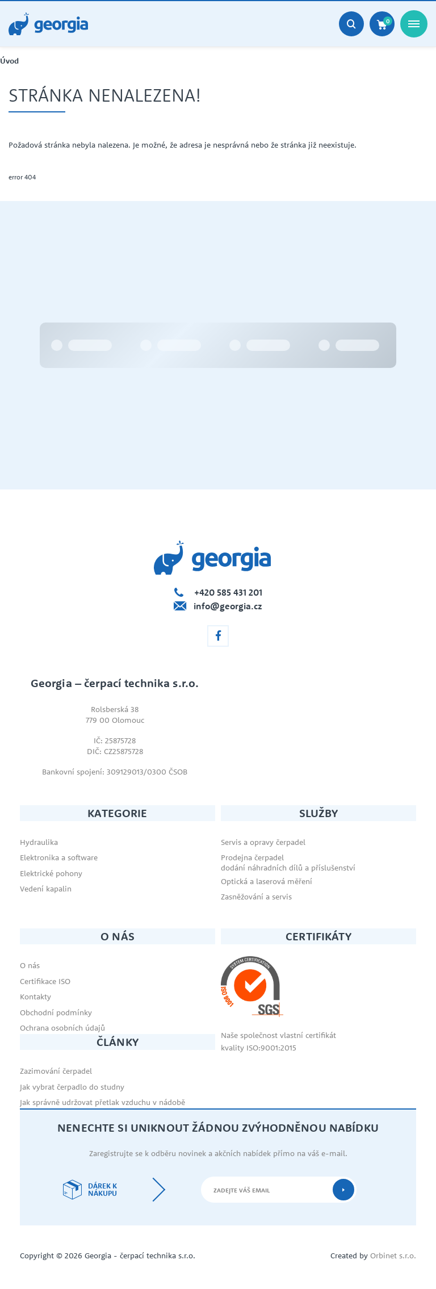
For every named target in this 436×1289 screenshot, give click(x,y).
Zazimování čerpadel (56, 1071)
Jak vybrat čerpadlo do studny (72, 1087)
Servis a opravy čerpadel (263, 842)
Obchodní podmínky (56, 1012)
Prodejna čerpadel (252, 857)
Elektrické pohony (51, 873)
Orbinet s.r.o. (393, 1255)
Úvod (9, 61)
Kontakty (35, 996)
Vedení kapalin (46, 889)
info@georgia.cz (228, 605)
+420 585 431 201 (228, 592)
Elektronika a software (59, 857)
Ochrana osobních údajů (62, 1028)
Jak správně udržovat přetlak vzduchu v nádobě (102, 1102)
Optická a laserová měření (266, 881)
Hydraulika (39, 842)
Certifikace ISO (45, 981)
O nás (30, 965)
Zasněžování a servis (256, 897)
